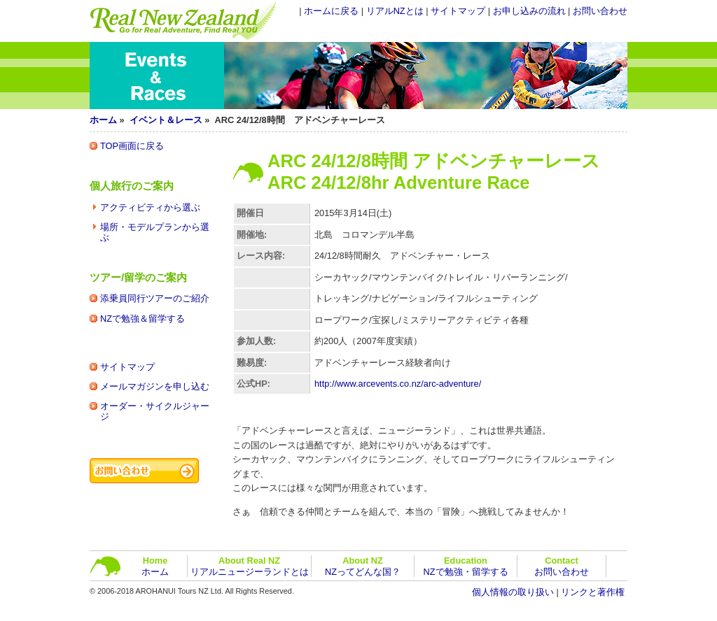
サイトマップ (458, 11)
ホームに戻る (331, 11)
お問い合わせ (600, 11)
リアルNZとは (395, 11)
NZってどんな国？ (363, 565)
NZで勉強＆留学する (142, 318)
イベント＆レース (166, 120)
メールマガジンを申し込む (154, 386)
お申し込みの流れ (529, 11)
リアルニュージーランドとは (249, 565)
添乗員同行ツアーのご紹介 (154, 298)
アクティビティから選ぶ (150, 207)
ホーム (103, 120)
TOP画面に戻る (132, 146)
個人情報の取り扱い (513, 592)
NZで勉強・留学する (465, 565)
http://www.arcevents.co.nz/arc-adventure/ (397, 383)
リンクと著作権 (593, 592)
